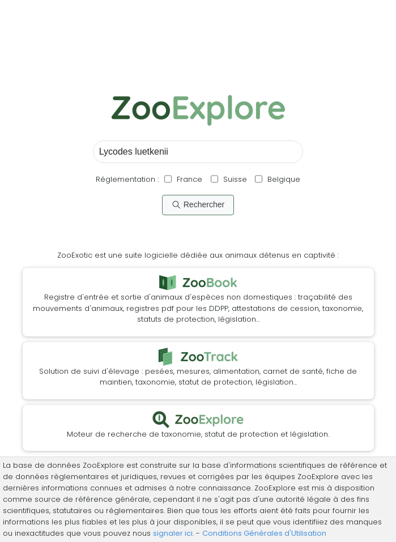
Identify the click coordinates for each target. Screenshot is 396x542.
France (188, 179)
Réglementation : (127, 179)
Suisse (235, 179)
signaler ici (173, 533)
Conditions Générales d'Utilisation (264, 533)
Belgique (282, 179)
